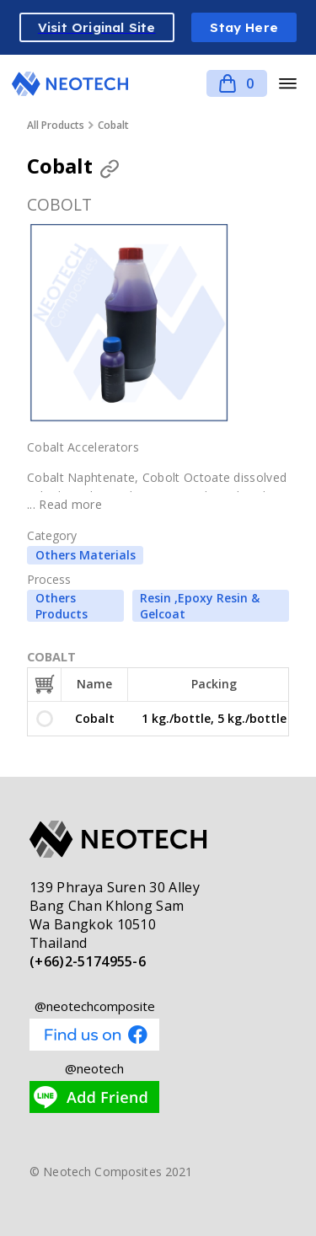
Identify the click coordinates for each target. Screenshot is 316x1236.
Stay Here (244, 27)
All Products (55, 125)
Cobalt (113, 125)
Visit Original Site (97, 27)
